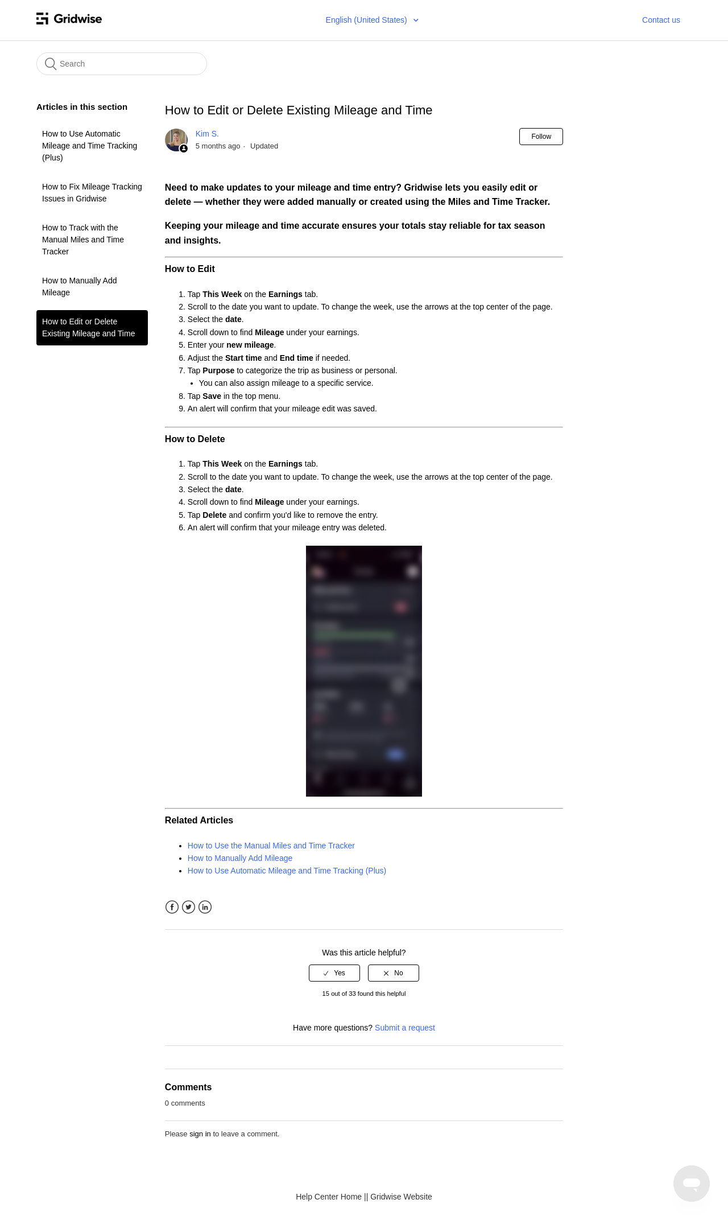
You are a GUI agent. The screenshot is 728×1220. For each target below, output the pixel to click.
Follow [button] (541, 137)
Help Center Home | (331, 1196)
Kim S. (207, 133)
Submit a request (405, 1027)
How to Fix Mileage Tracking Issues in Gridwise (92, 192)
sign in (200, 1134)
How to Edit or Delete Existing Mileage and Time (88, 327)
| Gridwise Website (399, 1196)
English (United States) (368, 19)
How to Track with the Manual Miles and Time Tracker (83, 239)
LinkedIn (205, 907)
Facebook (172, 907)
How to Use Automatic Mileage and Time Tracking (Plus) (89, 145)
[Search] (121, 63)
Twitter (188, 907)
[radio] (334, 973)
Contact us (661, 19)
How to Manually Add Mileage (79, 286)
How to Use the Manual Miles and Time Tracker (271, 845)
